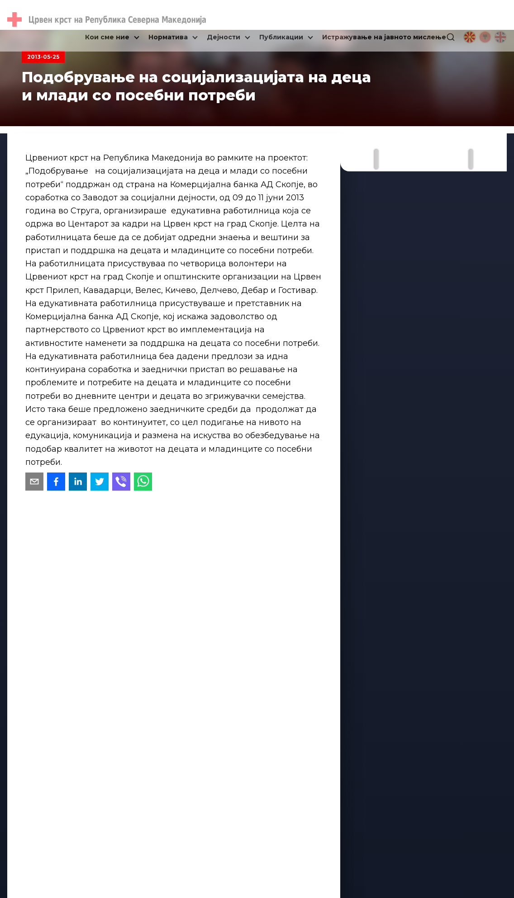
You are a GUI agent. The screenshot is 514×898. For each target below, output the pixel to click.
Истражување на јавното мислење (384, 37)
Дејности (223, 37)
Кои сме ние (107, 37)
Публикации (281, 37)
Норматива (168, 37)
